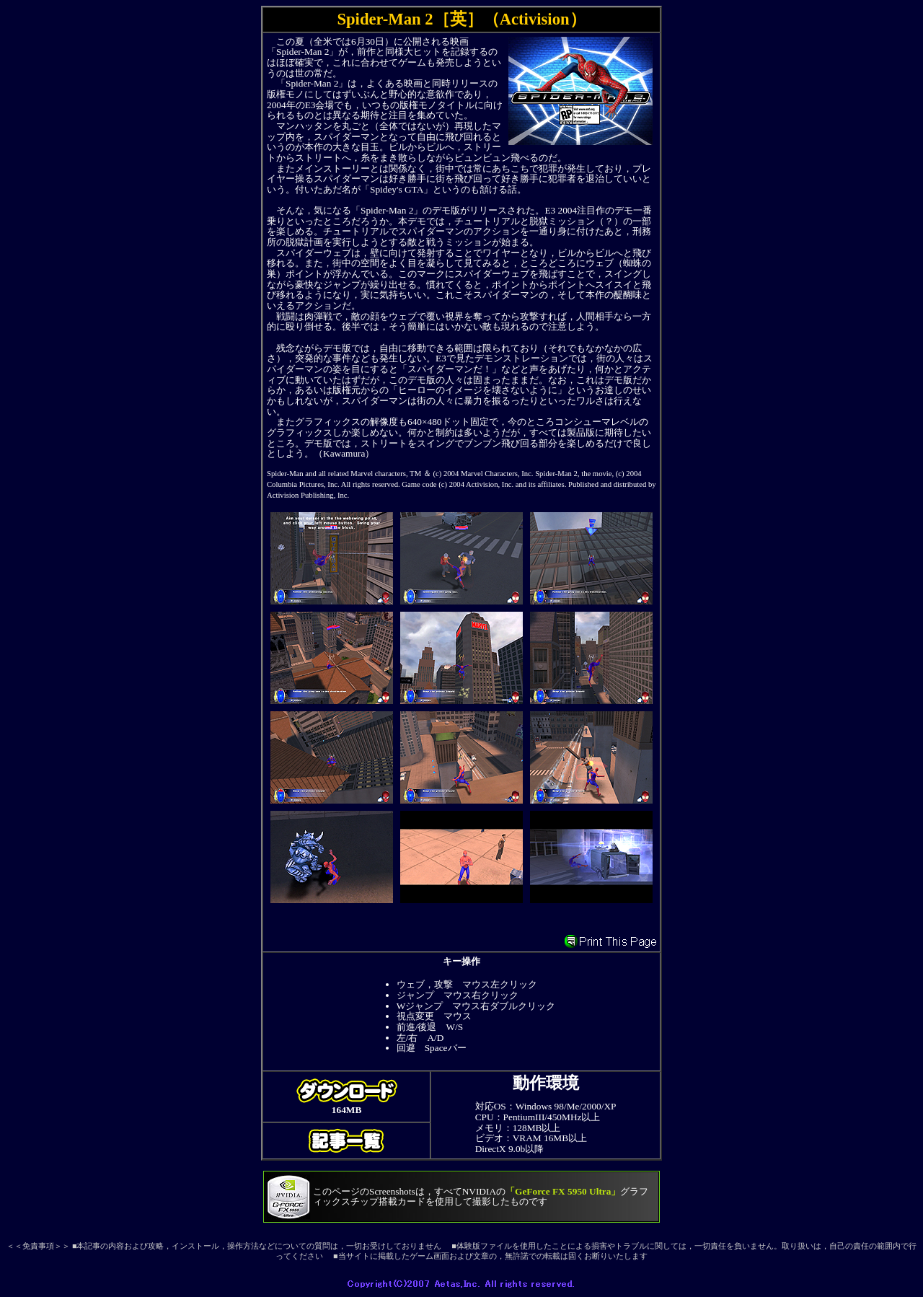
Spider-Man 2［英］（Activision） (461, 19)
